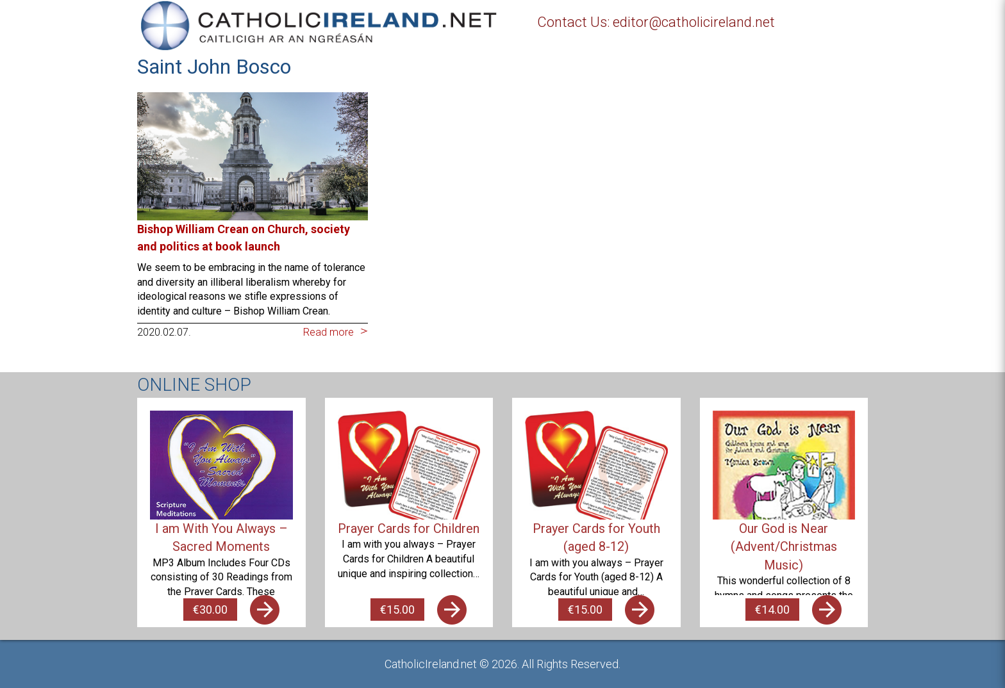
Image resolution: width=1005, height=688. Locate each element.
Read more (328, 332)
